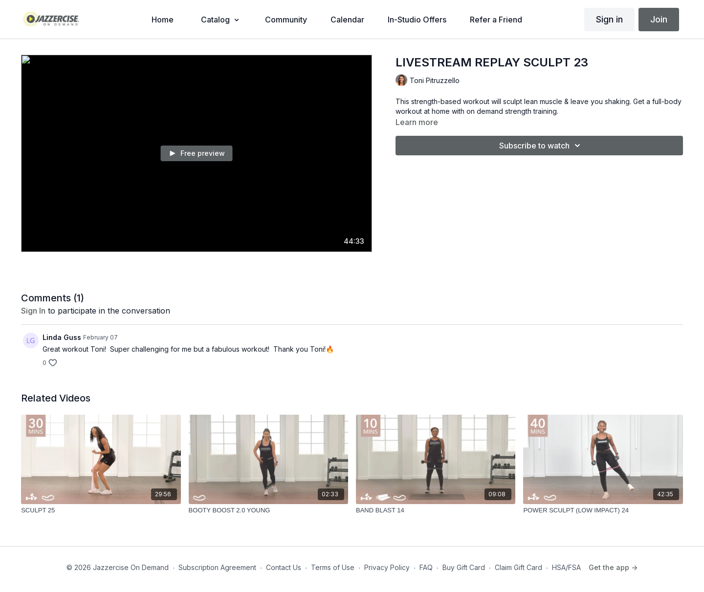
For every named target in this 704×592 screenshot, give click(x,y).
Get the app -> (613, 567)
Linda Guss (62, 337)
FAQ (426, 567)
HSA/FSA (566, 567)
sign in (33, 311)
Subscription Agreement (217, 567)
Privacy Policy (387, 567)
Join (658, 19)
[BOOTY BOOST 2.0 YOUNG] (268, 510)
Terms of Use (332, 567)
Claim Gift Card (518, 567)
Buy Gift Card (463, 567)
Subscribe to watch (541, 145)
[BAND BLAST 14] (435, 510)
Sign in (609, 19)
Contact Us (283, 567)
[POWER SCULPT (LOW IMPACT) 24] (602, 510)
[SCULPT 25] (100, 510)
